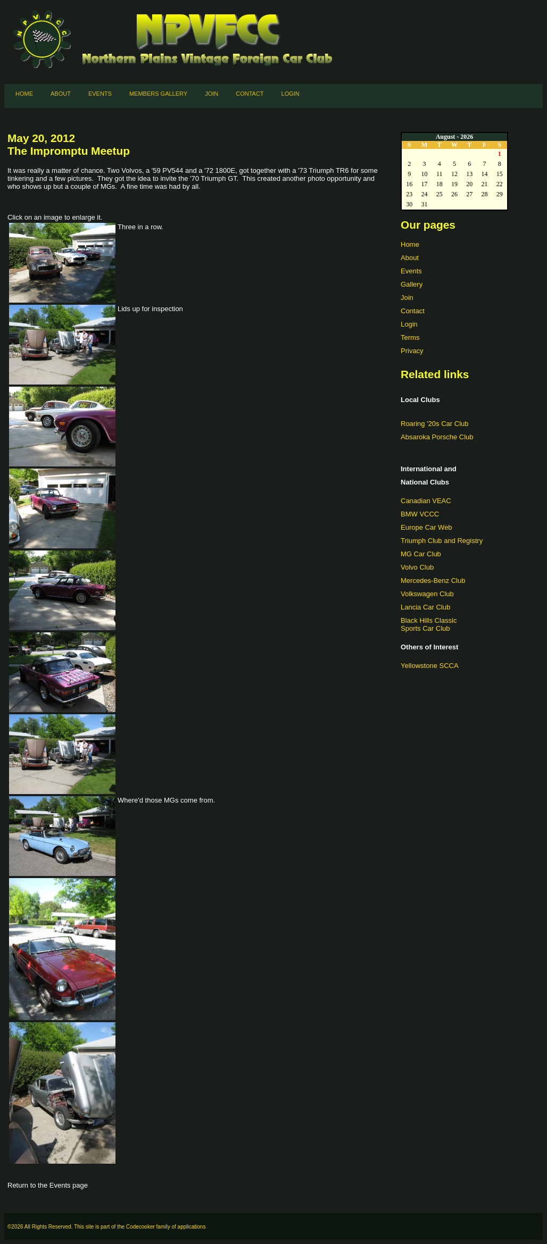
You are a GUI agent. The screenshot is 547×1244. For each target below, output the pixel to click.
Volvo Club (417, 567)
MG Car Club (421, 554)
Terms (410, 337)
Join (211, 93)
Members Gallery (158, 93)
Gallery (411, 284)
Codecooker (140, 1227)
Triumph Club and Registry (442, 541)
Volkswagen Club (427, 594)
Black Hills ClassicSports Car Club (429, 624)
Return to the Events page (47, 1185)
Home (24, 93)
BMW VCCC (420, 514)
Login (290, 93)
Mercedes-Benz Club (433, 581)
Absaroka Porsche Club (437, 437)
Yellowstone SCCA (430, 666)
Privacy (412, 351)
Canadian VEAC (426, 501)
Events (100, 93)
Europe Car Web (426, 527)
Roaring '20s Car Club (435, 424)
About (61, 93)
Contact (249, 93)
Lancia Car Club (425, 607)
